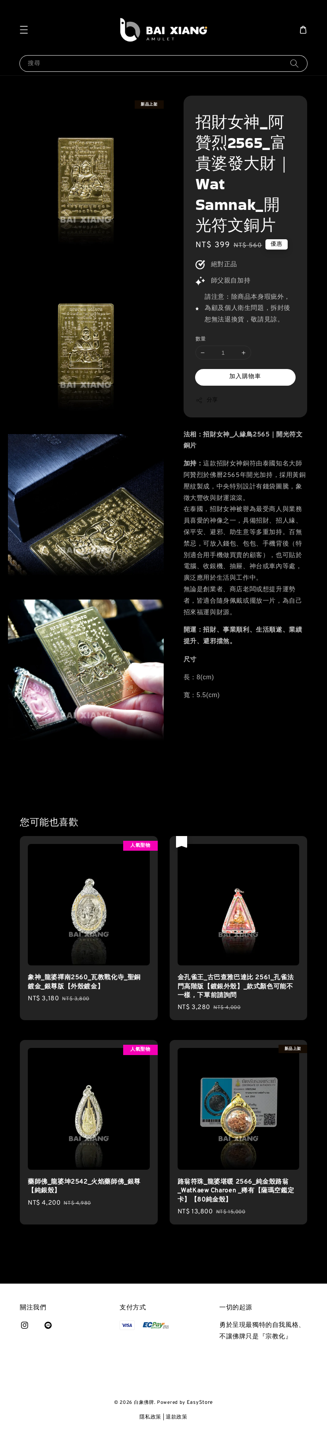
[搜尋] (294, 63)
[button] (24, 29)
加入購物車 (245, 377)
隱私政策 (150, 1417)
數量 (200, 339)
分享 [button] (206, 400)
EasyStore (200, 1402)
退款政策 (177, 1417)
